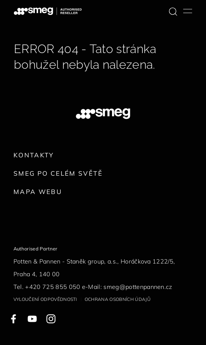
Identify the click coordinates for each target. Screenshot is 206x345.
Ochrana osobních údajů (118, 299)
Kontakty (33, 155)
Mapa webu (37, 191)
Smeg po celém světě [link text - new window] (58, 173)
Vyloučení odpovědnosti (45, 299)
